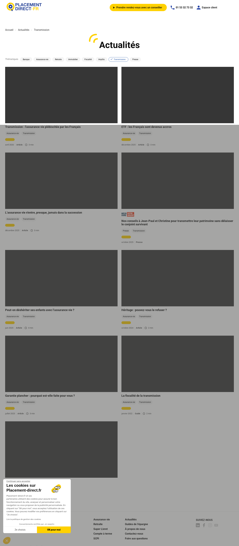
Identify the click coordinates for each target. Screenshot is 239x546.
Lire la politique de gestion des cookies (23, 519)
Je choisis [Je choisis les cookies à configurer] (20, 529)
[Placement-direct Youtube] (216, 525)
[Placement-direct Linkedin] (198, 525)
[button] (7, 540)
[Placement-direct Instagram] (210, 525)
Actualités (23, 29)
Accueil (9, 29)
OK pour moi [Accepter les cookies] (54, 529)
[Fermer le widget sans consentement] (18, 481)
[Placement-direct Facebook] (204, 525)
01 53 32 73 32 (182, 8)
